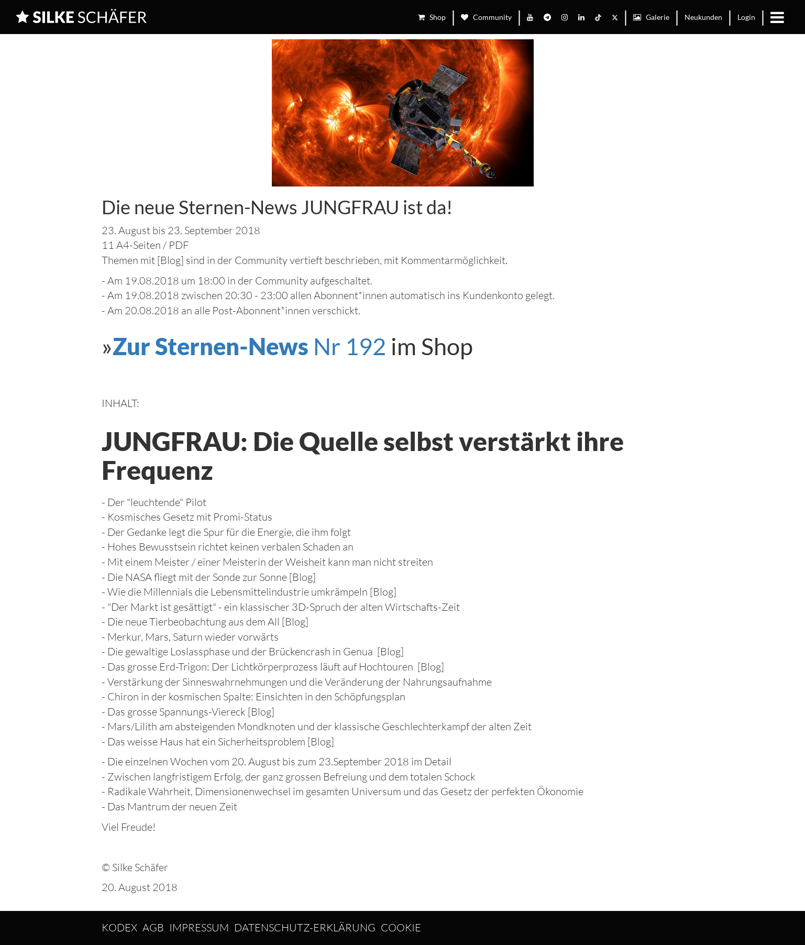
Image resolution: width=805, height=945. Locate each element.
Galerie (651, 17)
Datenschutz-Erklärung (305, 927)
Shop (432, 17)
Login (746, 17)
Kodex (119, 927)
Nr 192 (249, 346)
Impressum (199, 927)
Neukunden (703, 17)
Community (486, 17)
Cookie (401, 927)
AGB (153, 927)
